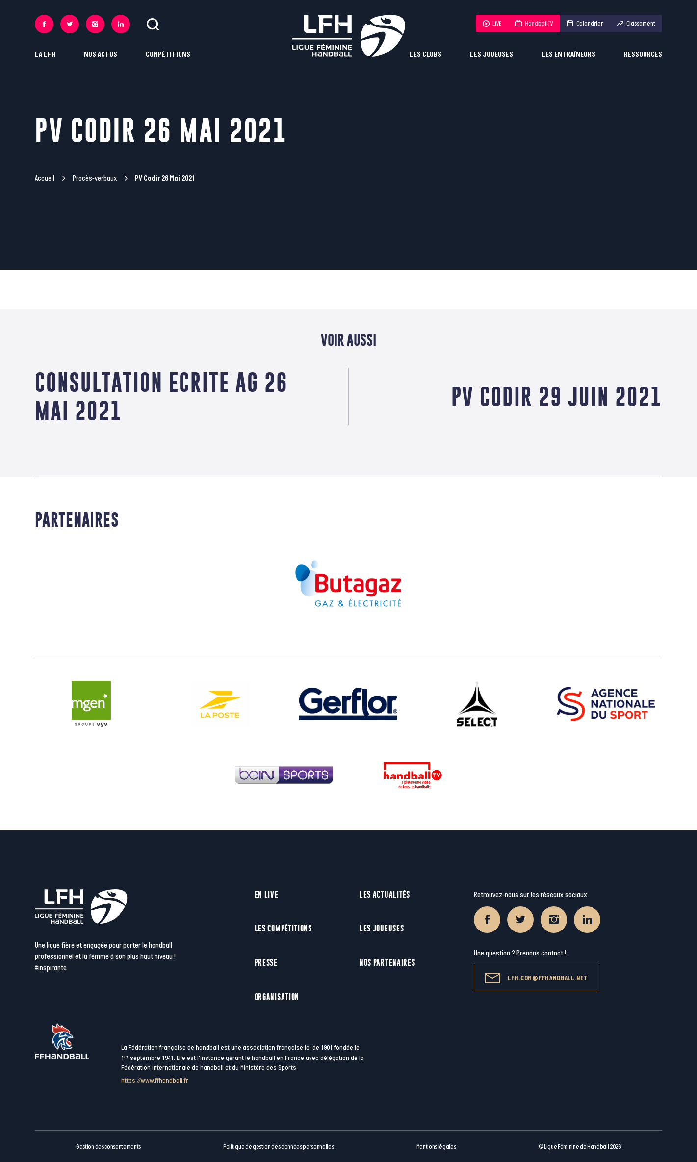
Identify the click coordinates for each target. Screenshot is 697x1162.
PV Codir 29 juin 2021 (556, 397)
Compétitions (168, 54)
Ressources (643, 54)
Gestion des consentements (108, 1147)
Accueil (44, 178)
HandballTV (534, 23)
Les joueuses (491, 54)
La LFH (45, 54)
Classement (636, 23)
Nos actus (100, 54)
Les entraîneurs (568, 54)
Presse (266, 962)
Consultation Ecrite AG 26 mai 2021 (161, 396)
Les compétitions (283, 928)
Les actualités (385, 894)
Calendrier (585, 23)
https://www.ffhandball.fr (154, 1080)
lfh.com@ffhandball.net (536, 978)
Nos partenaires (387, 962)
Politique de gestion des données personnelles (278, 1147)
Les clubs (425, 54)
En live (267, 894)
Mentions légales (436, 1147)
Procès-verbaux (95, 178)
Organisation (277, 997)
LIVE (492, 23)
